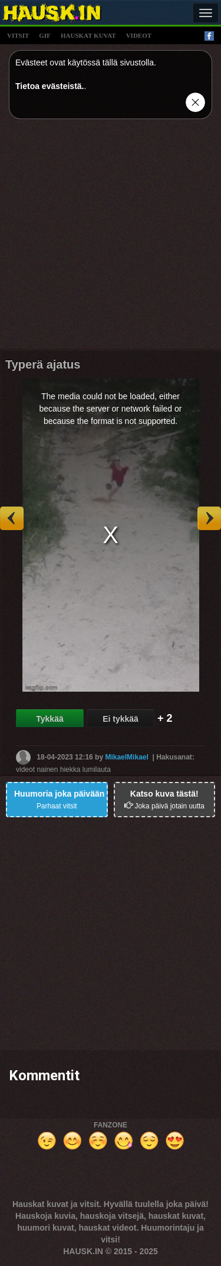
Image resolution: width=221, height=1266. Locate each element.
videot (138, 35)
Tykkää (49, 719)
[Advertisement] (110, 238)
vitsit (18, 35)
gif (45, 35)
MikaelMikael (126, 756)
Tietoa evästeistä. (49, 86)
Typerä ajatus (42, 364)
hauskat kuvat (88, 35)
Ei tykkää (120, 719)
